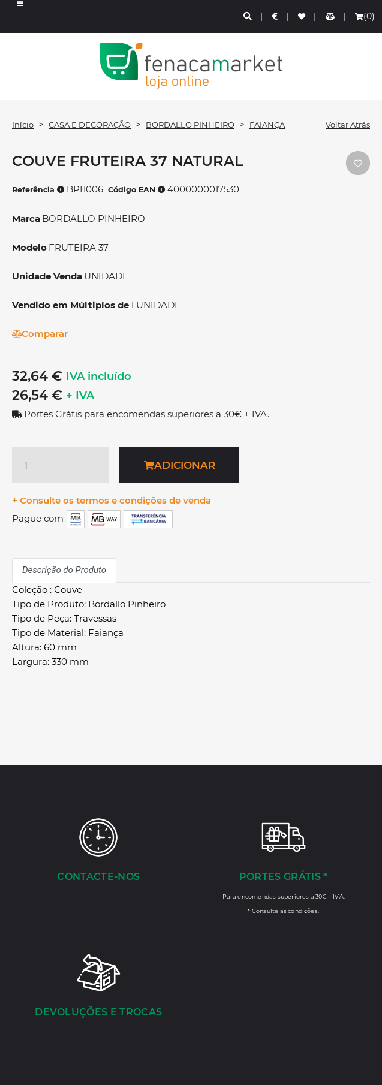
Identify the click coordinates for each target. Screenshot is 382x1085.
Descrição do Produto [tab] (64, 570)
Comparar (40, 333)
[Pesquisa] (248, 16)
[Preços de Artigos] (275, 16)
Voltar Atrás (348, 124)
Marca (26, 218)
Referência (38, 189)
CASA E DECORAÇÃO (90, 124)
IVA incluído (98, 376)
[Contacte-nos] (98, 851)
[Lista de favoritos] (302, 16)
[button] (20, 16)
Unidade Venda (47, 276)
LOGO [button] (191, 66)
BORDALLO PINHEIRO (190, 124)
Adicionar (179, 465)
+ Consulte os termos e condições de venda (111, 500)
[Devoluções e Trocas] (98, 986)
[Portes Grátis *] (284, 865)
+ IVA (80, 395)
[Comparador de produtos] (330, 16)
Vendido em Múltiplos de (70, 305)
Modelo (29, 247)
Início (23, 124)
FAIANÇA (267, 124)
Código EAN (137, 189)
